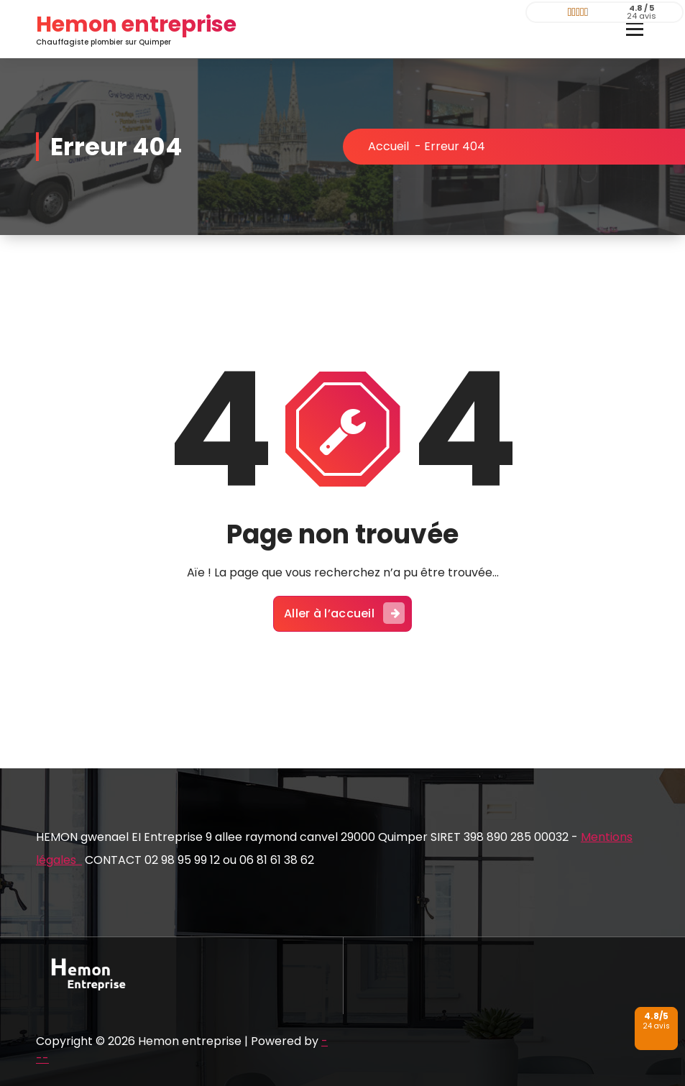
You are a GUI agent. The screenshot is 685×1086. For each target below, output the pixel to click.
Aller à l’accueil (344, 613)
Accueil (388, 146)
